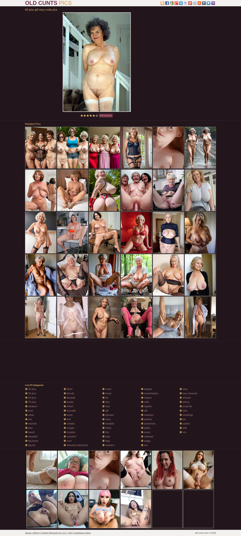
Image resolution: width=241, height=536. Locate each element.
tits (183, 419)
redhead (147, 436)
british (68, 406)
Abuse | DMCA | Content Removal (41, 533)
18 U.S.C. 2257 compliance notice (74, 533)
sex (144, 445)
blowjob (69, 397)
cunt (67, 441)
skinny (185, 402)
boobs (68, 402)
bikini (68, 389)
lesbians (108, 445)
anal (29, 410)
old (144, 410)
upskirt (185, 423)
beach (30, 432)
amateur (31, 406)
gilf (105, 410)
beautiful (31, 436)
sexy (184, 389)
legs (106, 441)
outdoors (147, 415)
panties (146, 419)
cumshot (70, 436)
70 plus (30, 402)
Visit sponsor (106, 115)
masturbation (149, 393)
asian (29, 415)
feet (105, 402)
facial (106, 393)
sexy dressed (188, 393)
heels (106, 428)
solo (183, 410)
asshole (31, 423)
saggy (146, 441)
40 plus (30, 389)
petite (145, 428)
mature (146, 397)
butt (67, 419)
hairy (106, 419)
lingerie (146, 389)
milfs (145, 402)
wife (183, 428)
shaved (185, 397)
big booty (31, 441)
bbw (29, 428)
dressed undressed (76, 445)
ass (28, 419)
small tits (186, 406)
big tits (30, 445)
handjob (108, 423)
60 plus (30, 397)
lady (106, 436)
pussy (145, 432)
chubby (69, 423)
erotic (106, 389)
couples (69, 432)
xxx (183, 432)
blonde (69, 393)
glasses (108, 415)
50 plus (30, 393)
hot (105, 432)
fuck (106, 406)
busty (68, 415)
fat (105, 397)
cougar (69, 428)
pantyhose (148, 423)
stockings (186, 415)
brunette (70, 410)
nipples (146, 406)
